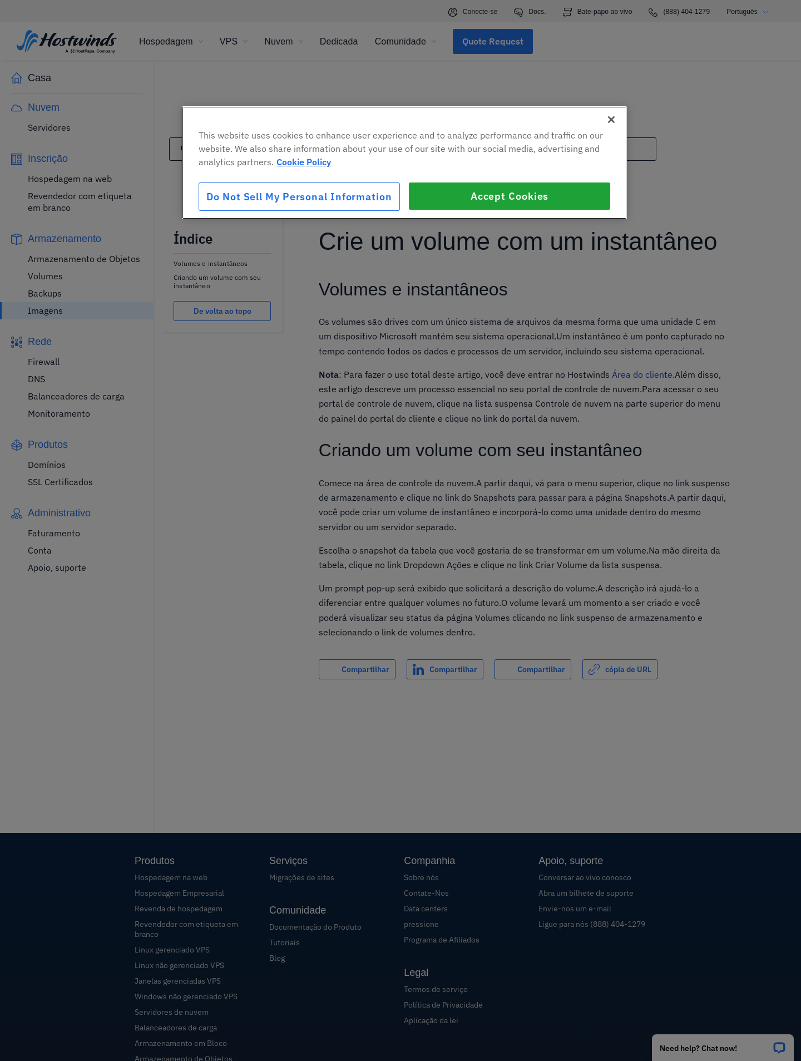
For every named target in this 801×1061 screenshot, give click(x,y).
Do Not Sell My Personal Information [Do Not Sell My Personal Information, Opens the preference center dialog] (299, 196)
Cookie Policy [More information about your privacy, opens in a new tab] (303, 161)
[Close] (611, 119)
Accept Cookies (510, 196)
